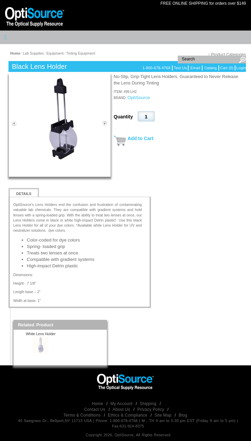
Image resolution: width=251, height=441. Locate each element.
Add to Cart (140, 138)
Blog (183, 415)
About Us (122, 409)
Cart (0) (227, 68)
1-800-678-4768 (156, 68)
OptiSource (139, 97)
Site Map (164, 415)
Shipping (149, 403)
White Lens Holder (41, 334)
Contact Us (95, 409)
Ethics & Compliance (128, 415)
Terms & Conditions (82, 415)
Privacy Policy (151, 409)
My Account (122, 403)
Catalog (210, 68)
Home (98, 403)
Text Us (180, 68)
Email (195, 68)
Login (241, 68)
